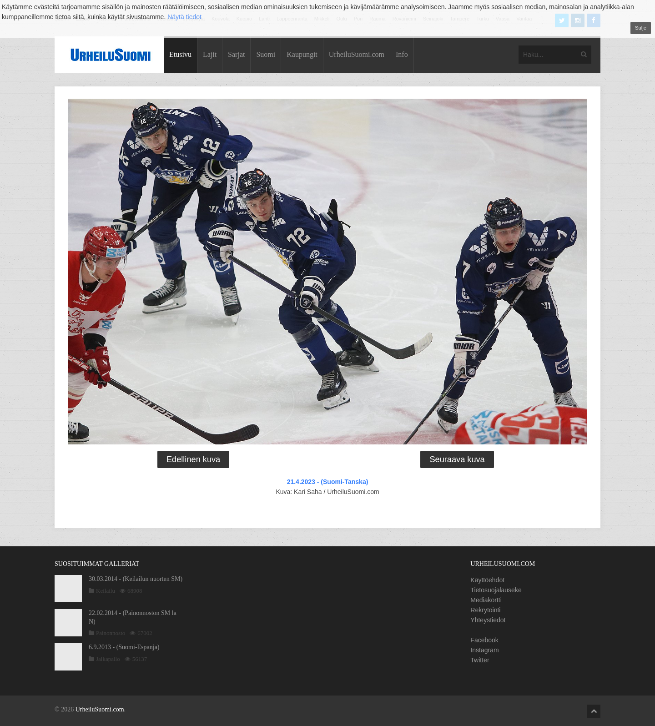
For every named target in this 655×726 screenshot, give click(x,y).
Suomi (265, 54)
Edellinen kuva (193, 459)
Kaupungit (302, 54)
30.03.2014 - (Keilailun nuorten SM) (135, 578)
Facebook (484, 640)
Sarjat (236, 54)
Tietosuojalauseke (495, 590)
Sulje (640, 27)
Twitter (479, 660)
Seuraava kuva (456, 459)
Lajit (210, 54)
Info (402, 54)
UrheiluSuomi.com (356, 54)
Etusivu (180, 54)
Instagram (484, 650)
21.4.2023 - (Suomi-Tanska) (327, 481)
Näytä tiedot (184, 16)
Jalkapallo (108, 658)
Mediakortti (485, 600)
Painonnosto (110, 633)
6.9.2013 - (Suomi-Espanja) (124, 647)
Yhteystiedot (487, 620)
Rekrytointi (485, 610)
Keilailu (105, 590)
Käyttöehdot (487, 580)
